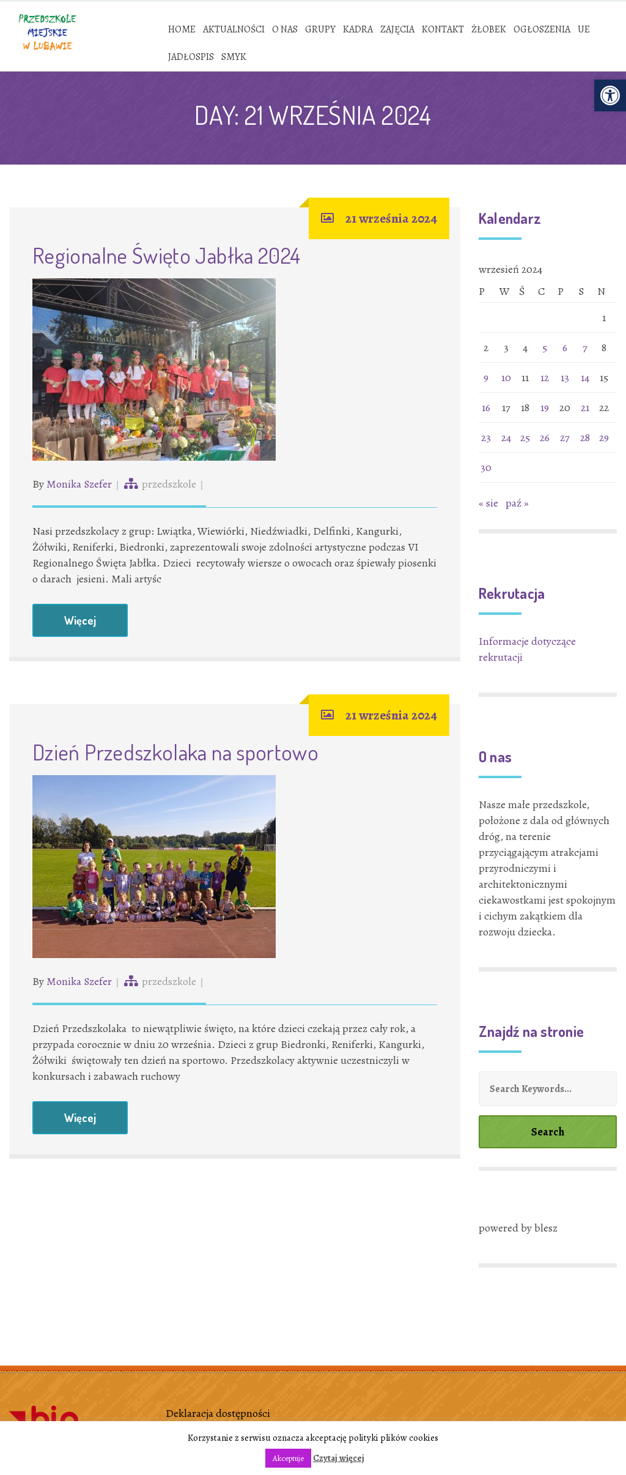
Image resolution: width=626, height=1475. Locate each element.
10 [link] (506, 377)
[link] (610, 95)
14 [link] (585, 377)
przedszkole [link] (169, 484)
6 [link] (564, 347)
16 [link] (486, 407)
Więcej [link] (80, 620)
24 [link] (506, 437)
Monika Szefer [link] (79, 484)
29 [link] (604, 437)
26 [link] (545, 437)
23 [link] (486, 437)
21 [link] (585, 407)
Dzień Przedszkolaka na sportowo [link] (175, 752)
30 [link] (486, 467)
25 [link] (525, 437)
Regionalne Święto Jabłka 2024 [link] (166, 255)
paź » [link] (517, 503)
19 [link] (544, 407)
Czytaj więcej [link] (338, 1458)
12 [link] (544, 377)
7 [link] (585, 347)
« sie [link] (488, 503)
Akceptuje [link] (288, 1458)
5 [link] (544, 347)
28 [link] (585, 437)
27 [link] (565, 437)
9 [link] (486, 377)
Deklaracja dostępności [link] (218, 1413)
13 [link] (565, 377)
